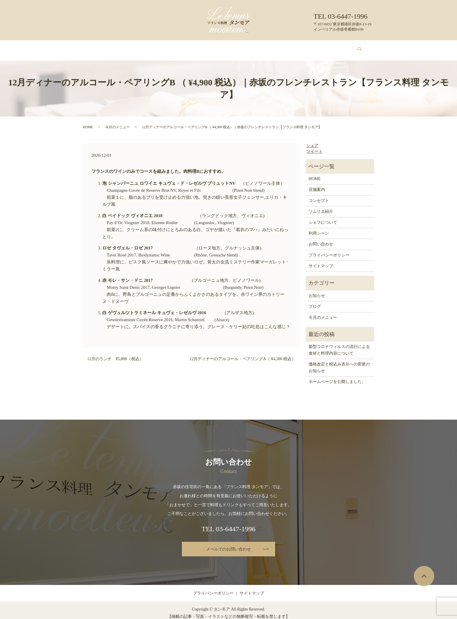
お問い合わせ (328, 47)
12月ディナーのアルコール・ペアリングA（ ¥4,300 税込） (242, 353)
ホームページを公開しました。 (337, 376)
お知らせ (317, 290)
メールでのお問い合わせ (228, 543)
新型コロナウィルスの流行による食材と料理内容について (339, 344)
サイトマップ (321, 260)
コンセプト (152, 47)
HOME (106, 47)
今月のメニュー (183, 47)
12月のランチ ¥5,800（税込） (115, 353)
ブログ (303, 47)
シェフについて (249, 47)
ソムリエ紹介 (216, 47)
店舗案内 (127, 47)
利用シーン (280, 47)
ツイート (314, 146)
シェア (312, 140)
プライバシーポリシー (329, 249)
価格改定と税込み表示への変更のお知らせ (339, 361)
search (356, 47)
